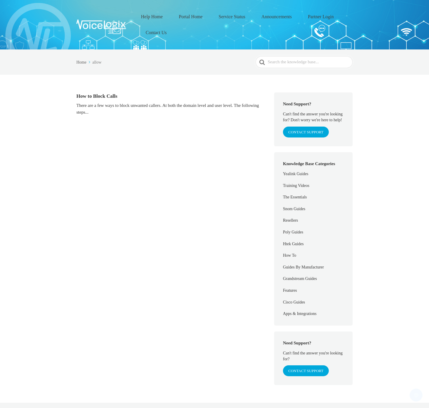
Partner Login (309, 15)
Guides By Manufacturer (303, 248)
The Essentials (295, 178)
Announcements (273, 15)
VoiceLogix (117, 396)
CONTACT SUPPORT (306, 112)
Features (290, 271)
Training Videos (296, 166)
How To (289, 236)
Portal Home (203, 15)
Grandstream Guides (300, 259)
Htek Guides (293, 224)
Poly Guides (293, 213)
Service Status (236, 15)
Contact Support (306, 351)
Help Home (172, 15)
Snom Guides (294, 190)
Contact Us (340, 15)
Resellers (290, 201)
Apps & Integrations (299, 294)
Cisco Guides (294, 283)
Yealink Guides (295, 154)
